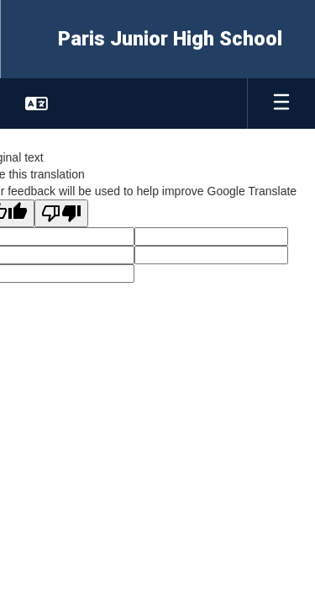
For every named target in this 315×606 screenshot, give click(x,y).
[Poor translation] (61, 213)
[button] (36, 103)
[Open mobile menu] (281, 103)
